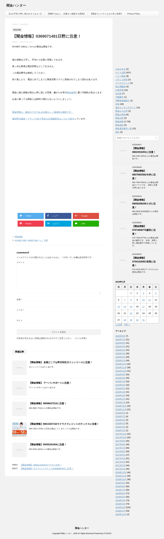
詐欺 (117, 104)
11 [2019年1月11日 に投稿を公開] (149, 300)
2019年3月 (120, 395)
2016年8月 (120, 486)
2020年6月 (120, 343)
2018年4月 (120, 423)
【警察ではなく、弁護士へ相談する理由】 (66, 14)
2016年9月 (120, 483)
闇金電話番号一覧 (123, 128)
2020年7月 (120, 339)
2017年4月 (120, 458)
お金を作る (120, 69)
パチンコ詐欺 (121, 79)
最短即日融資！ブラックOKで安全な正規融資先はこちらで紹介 (43, 118)
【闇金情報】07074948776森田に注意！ (144, 230)
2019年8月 (120, 378)
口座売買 (119, 90)
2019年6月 (120, 385)
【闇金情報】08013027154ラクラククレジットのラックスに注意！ (64, 424)
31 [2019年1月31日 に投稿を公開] (143, 320)
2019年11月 (120, 367)
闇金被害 (71, 92)
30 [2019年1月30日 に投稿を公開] (137, 320)
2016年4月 (120, 500)
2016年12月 (120, 472)
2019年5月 (120, 388)
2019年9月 (120, 374)
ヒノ (41, 240)
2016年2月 (120, 507)
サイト (20, 320)
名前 (19, 299)
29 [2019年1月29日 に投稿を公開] (131, 320)
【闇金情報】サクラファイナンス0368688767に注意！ (47, 468)
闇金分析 (119, 118)
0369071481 (33, 240)
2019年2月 (120, 399)
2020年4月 (120, 350)
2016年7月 (120, 490)
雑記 (117, 132)
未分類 (118, 93)
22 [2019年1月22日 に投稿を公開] (131, 313)
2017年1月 (120, 469)
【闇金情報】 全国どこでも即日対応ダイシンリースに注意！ (60, 362)
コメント (21, 262)
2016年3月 (120, 504)
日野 (46, 240)
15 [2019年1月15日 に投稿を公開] (131, 306)
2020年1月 (120, 360)
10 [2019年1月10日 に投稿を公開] (143, 300)
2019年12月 (120, 364)
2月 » (127, 324)
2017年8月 (120, 444)
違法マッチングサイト (125, 107)
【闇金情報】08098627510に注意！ (47, 403)
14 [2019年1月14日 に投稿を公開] (125, 306)
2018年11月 (120, 409)
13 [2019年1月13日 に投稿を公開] (118, 306)
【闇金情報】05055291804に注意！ (47, 444)
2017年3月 (120, 462)
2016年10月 (120, 479)
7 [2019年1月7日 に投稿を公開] (124, 300)
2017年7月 (120, 448)
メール (20, 310)
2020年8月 (120, 336)
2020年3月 (120, 353)
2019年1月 (120, 402)
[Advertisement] (34, 141)
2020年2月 (120, 357)
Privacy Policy (133, 14)
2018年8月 (120, 413)
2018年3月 (120, 427)
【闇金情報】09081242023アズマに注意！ (41, 465)
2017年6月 (120, 451)
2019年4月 (120, 392)
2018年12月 (120, 406)
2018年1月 (120, 430)
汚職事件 (119, 97)
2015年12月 (120, 514)
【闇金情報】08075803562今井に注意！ (144, 175)
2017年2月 (120, 465)
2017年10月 (120, 437)
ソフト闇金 (120, 76)
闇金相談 (119, 125)
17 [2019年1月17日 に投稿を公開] (143, 306)
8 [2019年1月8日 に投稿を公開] (131, 300)
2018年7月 (120, 416)
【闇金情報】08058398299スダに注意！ (144, 204)
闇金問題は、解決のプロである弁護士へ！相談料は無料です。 (42, 112)
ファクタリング (122, 83)
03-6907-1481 (21, 240)
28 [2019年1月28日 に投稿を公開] (125, 320)
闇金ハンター (16, 5)
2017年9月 (120, 441)
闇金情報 (19, 237)
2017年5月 (120, 455)
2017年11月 (120, 434)
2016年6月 (120, 493)
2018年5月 (120, 420)
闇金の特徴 (120, 114)
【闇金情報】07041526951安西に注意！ (144, 262)
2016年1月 (120, 511)
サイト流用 (120, 72)
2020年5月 (120, 346)
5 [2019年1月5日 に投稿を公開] (155, 293)
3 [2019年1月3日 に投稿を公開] (143, 293)
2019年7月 (120, 381)
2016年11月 (120, 476)
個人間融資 (120, 86)
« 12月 (118, 324)
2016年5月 (120, 497)
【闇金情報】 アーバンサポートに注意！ (50, 383)
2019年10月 (120, 371)
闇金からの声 (121, 111)
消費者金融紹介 (122, 100)
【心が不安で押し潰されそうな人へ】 (25, 14)
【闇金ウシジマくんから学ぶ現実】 (106, 14)
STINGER (107, 533)
